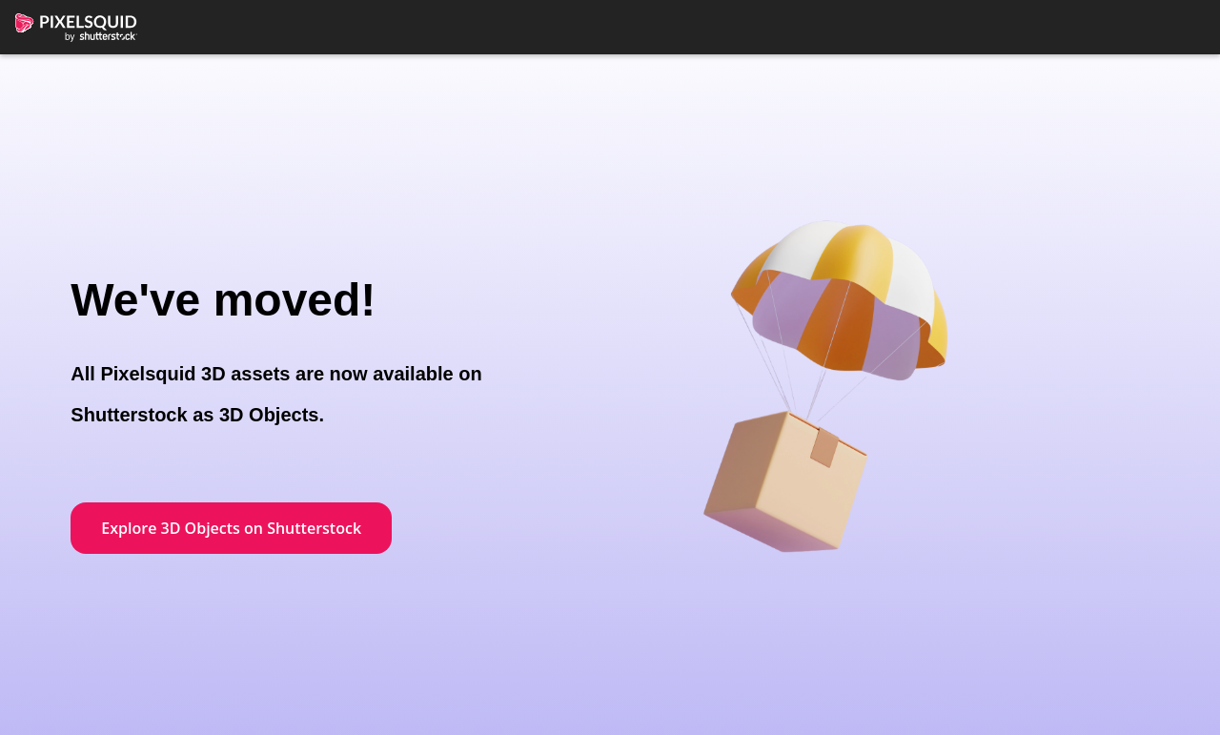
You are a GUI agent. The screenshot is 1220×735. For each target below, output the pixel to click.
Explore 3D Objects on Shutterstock (231, 528)
